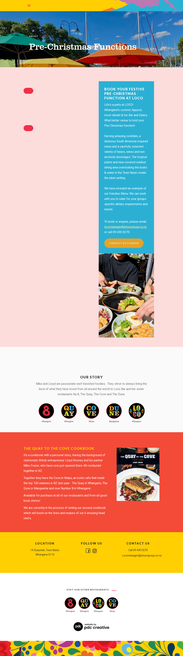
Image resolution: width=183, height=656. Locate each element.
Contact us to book (124, 243)
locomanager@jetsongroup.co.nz (125, 227)
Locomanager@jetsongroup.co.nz (138, 556)
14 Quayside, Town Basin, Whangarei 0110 (45, 552)
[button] (29, 5)
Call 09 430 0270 (138, 550)
